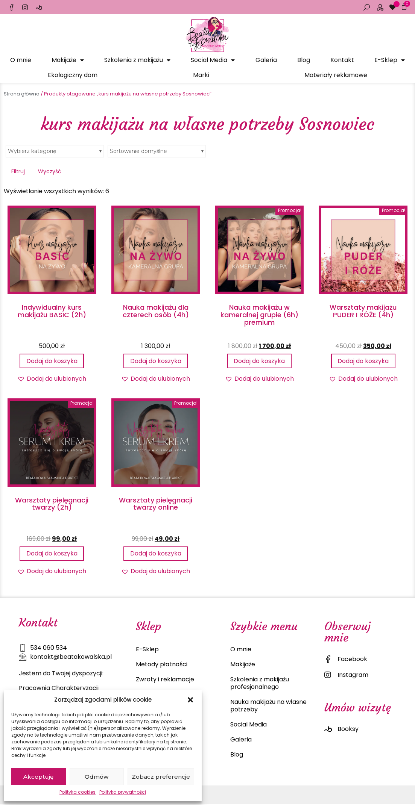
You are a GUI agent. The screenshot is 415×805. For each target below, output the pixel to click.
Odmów (96, 776)
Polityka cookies (77, 792)
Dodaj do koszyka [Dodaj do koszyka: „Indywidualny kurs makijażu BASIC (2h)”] (52, 361)
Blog (303, 60)
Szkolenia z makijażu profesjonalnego (259, 684)
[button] (190, 700)
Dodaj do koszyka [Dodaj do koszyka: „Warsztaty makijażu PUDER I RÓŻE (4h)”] (363, 361)
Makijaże (68, 60)
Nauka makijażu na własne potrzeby (268, 706)
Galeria (266, 60)
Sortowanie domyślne (138, 151)
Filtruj (18, 171)
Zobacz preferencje (161, 776)
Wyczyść (49, 171)
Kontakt (342, 60)
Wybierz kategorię (32, 151)
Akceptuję (38, 776)
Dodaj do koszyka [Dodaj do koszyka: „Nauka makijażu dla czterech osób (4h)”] (155, 361)
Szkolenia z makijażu (137, 60)
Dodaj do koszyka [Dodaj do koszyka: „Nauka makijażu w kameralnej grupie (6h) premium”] (259, 361)
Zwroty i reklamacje (165, 680)
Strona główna (22, 93)
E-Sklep (389, 60)
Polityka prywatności (122, 792)
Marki (201, 75)
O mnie (20, 60)
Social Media (213, 60)
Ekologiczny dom (72, 75)
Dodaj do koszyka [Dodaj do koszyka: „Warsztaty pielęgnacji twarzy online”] (155, 553)
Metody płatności (161, 665)
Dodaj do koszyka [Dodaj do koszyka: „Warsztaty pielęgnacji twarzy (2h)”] (52, 553)
